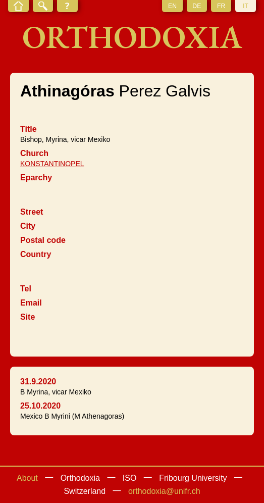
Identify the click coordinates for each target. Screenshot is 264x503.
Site (27, 317)
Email (31, 302)
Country (35, 254)
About (27, 478)
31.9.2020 (38, 381)
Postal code (43, 240)
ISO (130, 478)
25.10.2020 (40, 405)
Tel (25, 288)
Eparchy (36, 177)
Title (28, 129)
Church (34, 153)
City (27, 226)
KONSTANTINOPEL (52, 164)
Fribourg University (193, 478)
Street (31, 212)
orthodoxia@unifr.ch (164, 491)
